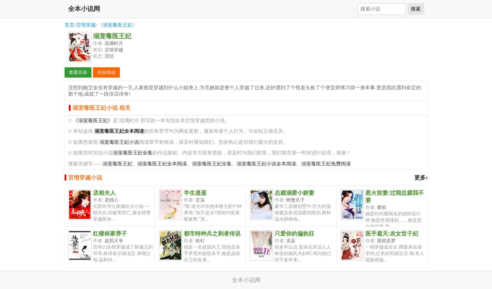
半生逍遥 (195, 193)
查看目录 (78, 72)
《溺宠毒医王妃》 (93, 120)
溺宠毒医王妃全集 (133, 152)
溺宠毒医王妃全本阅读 (162, 163)
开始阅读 (106, 72)
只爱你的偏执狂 (294, 234)
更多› (420, 178)
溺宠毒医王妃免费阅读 (326, 163)
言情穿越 (86, 25)
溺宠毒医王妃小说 (119, 142)
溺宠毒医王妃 (117, 25)
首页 (69, 25)
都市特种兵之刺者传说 (212, 234)
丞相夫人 (104, 193)
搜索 (416, 9)
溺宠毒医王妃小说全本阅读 (266, 163)
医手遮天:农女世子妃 (391, 234)
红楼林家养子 (110, 234)
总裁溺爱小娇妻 (294, 193)
